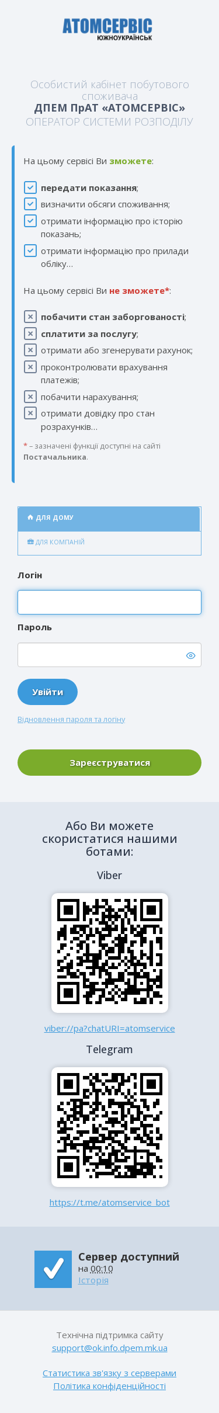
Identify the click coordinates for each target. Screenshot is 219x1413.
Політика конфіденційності (109, 1385)
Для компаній (56, 542)
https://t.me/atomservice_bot (110, 1202)
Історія (93, 1280)
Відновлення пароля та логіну (71, 719)
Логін (30, 575)
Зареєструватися (109, 762)
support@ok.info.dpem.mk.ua (110, 1347)
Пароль (35, 627)
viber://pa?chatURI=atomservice (109, 1028)
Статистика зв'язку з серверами (109, 1373)
